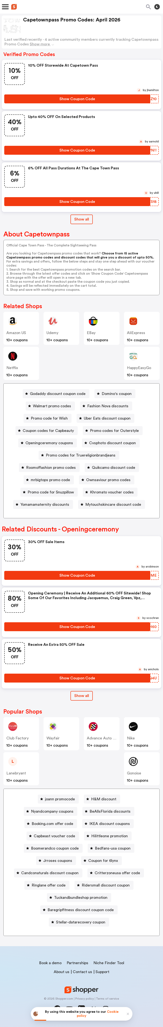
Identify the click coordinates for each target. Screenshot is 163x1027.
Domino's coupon (117, 394)
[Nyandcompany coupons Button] (50, 811)
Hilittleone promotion (109, 836)
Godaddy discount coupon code (58, 394)
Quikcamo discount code (113, 467)
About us (61, 972)
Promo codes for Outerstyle (114, 431)
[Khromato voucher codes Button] (110, 492)
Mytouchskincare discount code (113, 504)
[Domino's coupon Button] (114, 393)
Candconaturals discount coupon (50, 873)
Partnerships (77, 963)
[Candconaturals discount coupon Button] (48, 872)
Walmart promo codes (52, 406)
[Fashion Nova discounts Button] (106, 406)
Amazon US (16, 333)
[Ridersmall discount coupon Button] (103, 885)
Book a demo (50, 963)
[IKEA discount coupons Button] (108, 823)
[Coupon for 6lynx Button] (101, 860)
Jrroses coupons (57, 861)
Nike (131, 738)
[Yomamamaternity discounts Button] (43, 504)
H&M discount (103, 799)
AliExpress (136, 333)
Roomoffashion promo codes (51, 467)
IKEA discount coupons (109, 824)
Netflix (12, 368)
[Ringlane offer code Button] (46, 885)
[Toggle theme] (157, 7)
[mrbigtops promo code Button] (49, 479)
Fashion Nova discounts (107, 406)
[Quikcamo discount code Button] (112, 467)
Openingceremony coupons (49, 443)
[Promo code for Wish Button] (48, 418)
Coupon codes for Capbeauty (48, 431)
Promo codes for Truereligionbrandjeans (80, 455)
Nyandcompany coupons (52, 811)
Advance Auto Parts (104, 738)
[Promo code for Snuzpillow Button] (49, 492)
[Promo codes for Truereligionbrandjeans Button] (79, 455)
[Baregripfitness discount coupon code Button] (79, 909)
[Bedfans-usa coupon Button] (111, 848)
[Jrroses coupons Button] (56, 860)
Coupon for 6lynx (103, 861)
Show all (81, 696)
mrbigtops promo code (50, 480)
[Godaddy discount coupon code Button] (56, 393)
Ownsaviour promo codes (108, 480)
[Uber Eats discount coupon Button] (105, 418)
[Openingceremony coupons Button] (47, 442)
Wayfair (53, 738)
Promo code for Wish (49, 418)
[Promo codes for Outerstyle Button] (113, 430)
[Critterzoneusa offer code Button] (115, 872)
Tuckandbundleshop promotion (80, 897)
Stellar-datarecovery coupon (80, 922)
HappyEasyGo (139, 368)
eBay (91, 333)
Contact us (82, 972)
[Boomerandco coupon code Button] (53, 848)
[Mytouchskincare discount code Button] (111, 504)
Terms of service (107, 998)
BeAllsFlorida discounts (110, 811)
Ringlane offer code (49, 885)
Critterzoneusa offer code (117, 873)
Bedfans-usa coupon (113, 848)
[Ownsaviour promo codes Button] (106, 479)
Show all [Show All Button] (81, 219)
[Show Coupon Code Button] (77, 98)
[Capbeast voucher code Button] (53, 836)
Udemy (52, 333)
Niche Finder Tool (108, 963)
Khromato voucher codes (112, 492)
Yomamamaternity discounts (44, 504)
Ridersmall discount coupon (106, 885)
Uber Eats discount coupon (107, 418)
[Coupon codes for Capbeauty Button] (46, 430)
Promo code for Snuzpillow (51, 492)
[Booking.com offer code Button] (50, 823)
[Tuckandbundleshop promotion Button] (79, 897)
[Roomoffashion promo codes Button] (49, 467)
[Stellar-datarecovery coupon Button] (79, 922)
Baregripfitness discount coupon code (81, 910)
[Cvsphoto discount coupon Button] (111, 442)
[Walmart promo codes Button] (50, 406)
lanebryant (16, 773)
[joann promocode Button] (58, 799)
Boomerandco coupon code (55, 848)
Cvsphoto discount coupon (112, 443)
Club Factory (17, 738)
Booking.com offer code (52, 824)
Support (102, 972)
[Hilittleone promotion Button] (108, 836)
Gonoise (134, 773)
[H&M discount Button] (102, 799)
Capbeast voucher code (54, 836)
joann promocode (60, 799)
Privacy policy (84, 998)
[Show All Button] (81, 696)
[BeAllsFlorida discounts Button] (108, 811)
